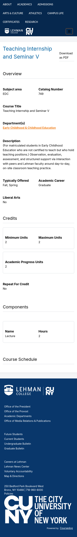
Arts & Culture (13, 13)
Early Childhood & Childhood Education (29, 128)
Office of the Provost (16, 411)
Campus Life (55, 13)
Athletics (35, 13)
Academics (24, 4)
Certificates (11, 21)
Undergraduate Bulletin (17, 443)
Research (31, 21)
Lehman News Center (16, 466)
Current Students (14, 438)
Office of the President (17, 406)
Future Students (13, 434)
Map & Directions (14, 476)
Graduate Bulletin (14, 448)
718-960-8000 (34, 489)
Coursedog (66, 528)
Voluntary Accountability (18, 471)
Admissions (45, 4)
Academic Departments (17, 416)
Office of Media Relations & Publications (27, 420)
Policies (8, 493)
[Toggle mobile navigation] (69, 31)
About (7, 4)
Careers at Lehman (15, 461)
